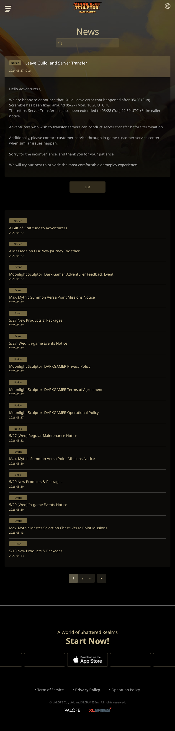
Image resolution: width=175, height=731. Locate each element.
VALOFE (72, 716)
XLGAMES (101, 716)
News (87, 31)
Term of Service (50, 695)
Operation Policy (125, 695)
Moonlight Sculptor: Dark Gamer (87, 8)
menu (8, 9)
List (87, 188)
